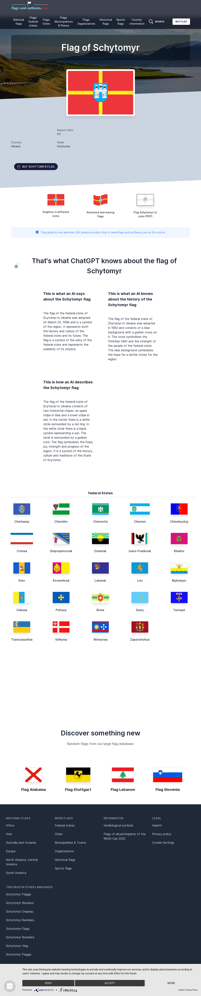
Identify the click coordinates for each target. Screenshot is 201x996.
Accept (110, 983)
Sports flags (120, 21)
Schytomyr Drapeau (19, 911)
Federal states (65, 825)
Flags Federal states (33, 21)
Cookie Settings (163, 842)
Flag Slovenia (168, 789)
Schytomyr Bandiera (20, 920)
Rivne (100, 610)
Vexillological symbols (118, 825)
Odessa (21, 610)
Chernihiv (61, 521)
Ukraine (15, 146)
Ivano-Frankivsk (140, 551)
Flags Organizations (86, 21)
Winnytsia (100, 639)
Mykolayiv (179, 580)
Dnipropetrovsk (61, 551)
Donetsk (100, 551)
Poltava (61, 610)
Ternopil (179, 610)
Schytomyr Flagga (18, 954)
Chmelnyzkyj (179, 521)
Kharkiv (179, 551)
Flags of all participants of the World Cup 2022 (125, 836)
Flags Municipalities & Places (64, 21)
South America (16, 873)
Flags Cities (46, 21)
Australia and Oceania (21, 842)
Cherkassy (21, 521)
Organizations (64, 851)
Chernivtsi (100, 521)
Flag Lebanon (123, 789)
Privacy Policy (191, 990)
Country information (136, 21)
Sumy (140, 610)
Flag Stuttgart (78, 789)
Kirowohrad (61, 580)
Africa (10, 825)
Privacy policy (161, 834)
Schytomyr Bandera (20, 903)
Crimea (22, 551)
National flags (18, 21)
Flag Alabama (33, 789)
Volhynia (61, 639)
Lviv (140, 580)
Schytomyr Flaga (17, 928)
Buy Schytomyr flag (36, 166)
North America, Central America (22, 862)
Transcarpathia (21, 639)
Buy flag (181, 21)
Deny (48, 983)
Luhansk (100, 580)
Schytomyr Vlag (17, 946)
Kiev (22, 580)
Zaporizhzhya (139, 639)
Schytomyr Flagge (18, 894)
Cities (58, 834)
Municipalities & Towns (70, 842)
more (171, 983)
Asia (9, 834)
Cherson (140, 521)
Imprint (157, 825)
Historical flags (106, 21)
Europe (10, 851)
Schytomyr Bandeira (20, 937)
